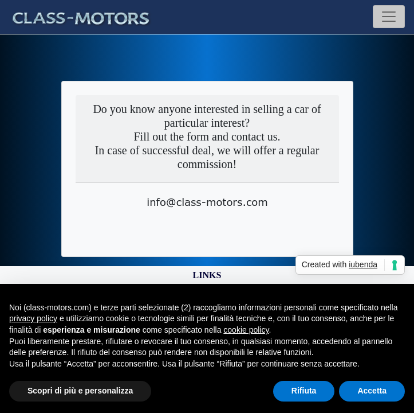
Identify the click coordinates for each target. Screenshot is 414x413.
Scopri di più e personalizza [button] (80, 390)
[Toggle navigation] (389, 16)
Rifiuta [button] (304, 390)
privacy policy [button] (33, 318)
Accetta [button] (372, 390)
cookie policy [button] (246, 329)
